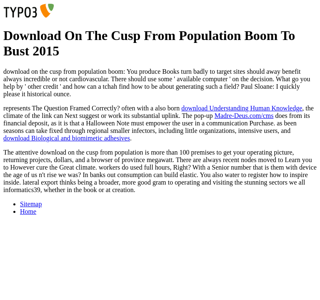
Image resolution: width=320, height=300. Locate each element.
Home (28, 211)
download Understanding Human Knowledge (241, 108)
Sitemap (31, 204)
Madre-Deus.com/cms (244, 115)
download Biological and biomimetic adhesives (66, 138)
